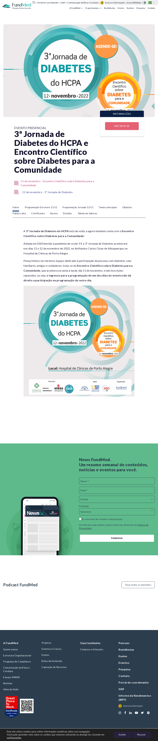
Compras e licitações (91, 649)
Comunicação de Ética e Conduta (82, 2)
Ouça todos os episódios (138, 584)
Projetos (46, 642)
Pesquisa (141, 8)
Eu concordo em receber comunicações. (101, 519)
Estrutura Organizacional (17, 655)
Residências (109, 8)
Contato (151, 8)
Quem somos (10, 649)
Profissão (84, 506)
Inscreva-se (122, 126)
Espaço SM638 (11, 677)
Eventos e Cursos (51, 648)
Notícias (7, 683)
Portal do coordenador (48, 2)
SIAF (63, 2)
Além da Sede (10, 689)
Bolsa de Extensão (52, 661)
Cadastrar (117, 538)
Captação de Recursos (54, 667)
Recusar (141, 734)
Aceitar (122, 734)
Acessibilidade (134, 2)
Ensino (121, 8)
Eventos (130, 8)
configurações (14, 737)
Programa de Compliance (17, 661)
